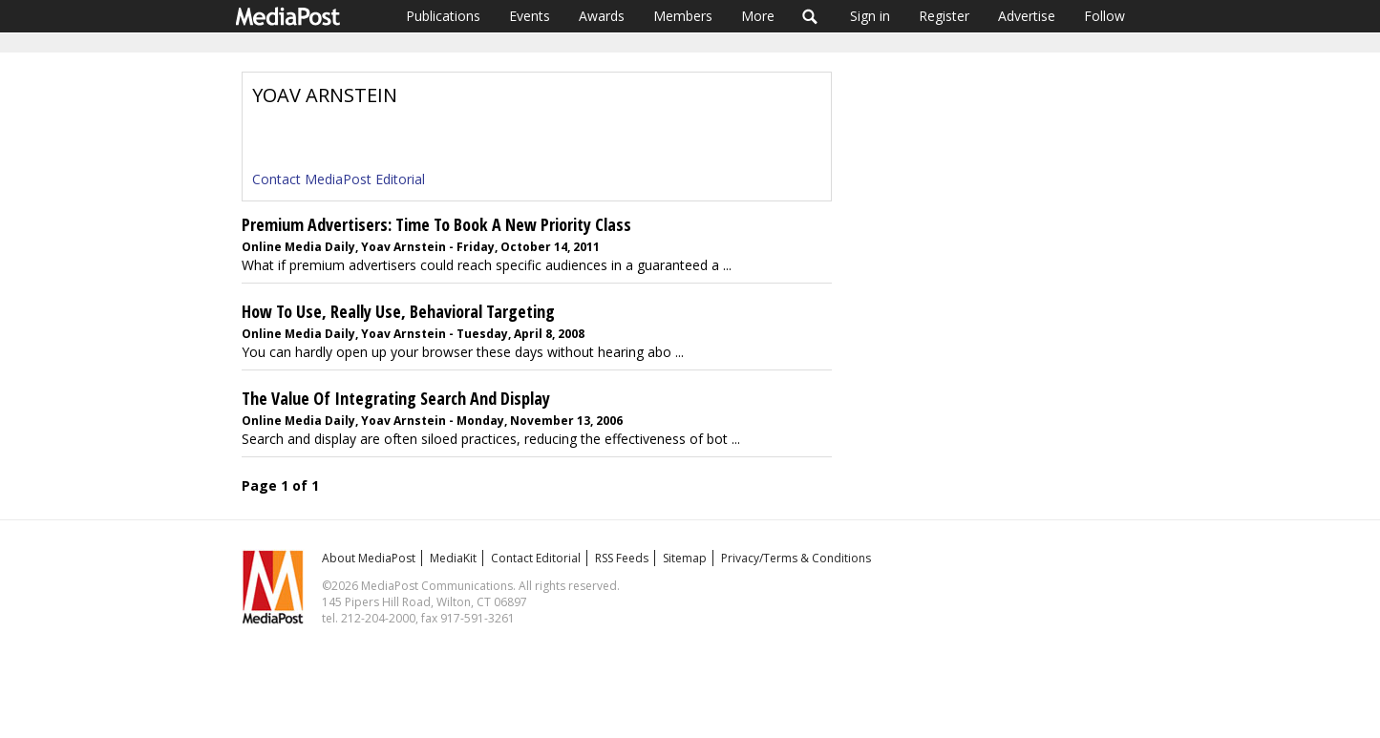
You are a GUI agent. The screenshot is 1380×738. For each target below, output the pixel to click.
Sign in (870, 16)
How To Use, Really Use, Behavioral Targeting (398, 311)
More (758, 16)
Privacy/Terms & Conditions (796, 558)
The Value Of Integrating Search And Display (396, 398)
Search (810, 16)
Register (944, 16)
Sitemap (685, 558)
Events (529, 16)
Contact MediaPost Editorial (338, 179)
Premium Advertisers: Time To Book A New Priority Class (436, 224)
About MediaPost (368, 558)
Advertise (1026, 16)
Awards (602, 16)
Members (682, 16)
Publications (443, 16)
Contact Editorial (536, 558)
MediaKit (453, 558)
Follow (1104, 16)
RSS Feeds (621, 558)
